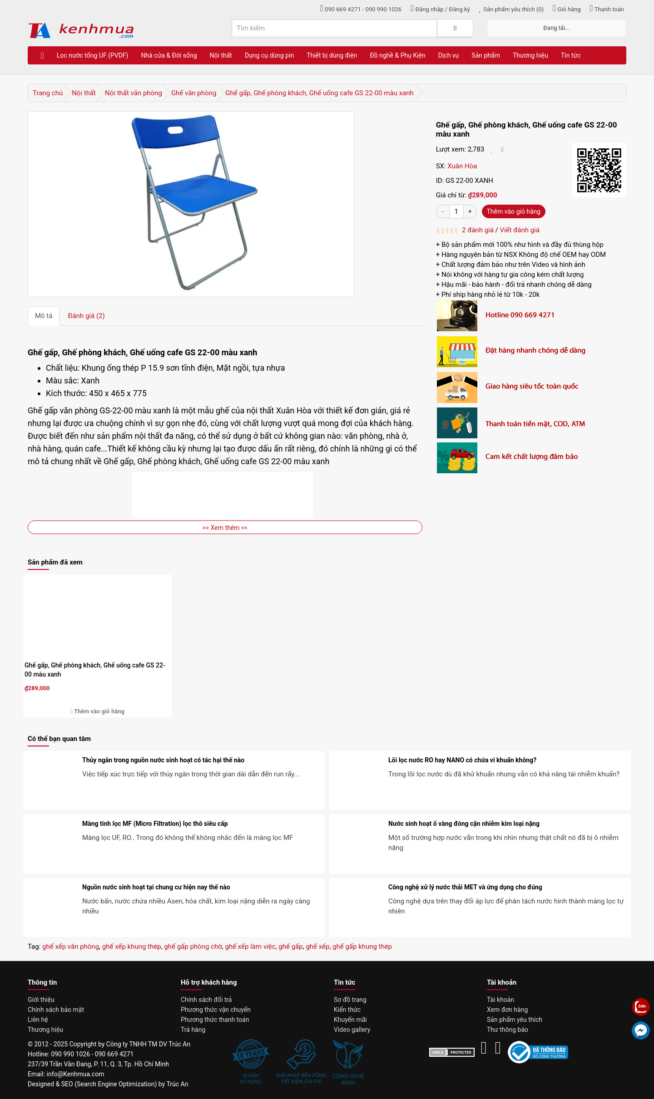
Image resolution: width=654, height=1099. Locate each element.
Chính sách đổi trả (206, 999)
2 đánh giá (476, 230)
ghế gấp (290, 946)
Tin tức (571, 55)
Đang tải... (556, 28)
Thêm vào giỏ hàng (514, 211)
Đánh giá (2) (86, 316)
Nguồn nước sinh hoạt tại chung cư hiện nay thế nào (156, 887)
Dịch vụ (448, 55)
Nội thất (221, 55)
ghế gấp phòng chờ (193, 946)
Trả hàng (193, 1029)
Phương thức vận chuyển (216, 1009)
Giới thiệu (41, 999)
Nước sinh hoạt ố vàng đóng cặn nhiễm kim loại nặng (464, 823)
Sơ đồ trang (350, 999)
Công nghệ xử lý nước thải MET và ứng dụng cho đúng (465, 887)
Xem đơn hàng (507, 1009)
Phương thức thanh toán (215, 1019)
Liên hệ (38, 1019)
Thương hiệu (530, 55)
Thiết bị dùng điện (332, 55)
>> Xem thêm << (225, 527)
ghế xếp (317, 946)
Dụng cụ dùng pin (269, 55)
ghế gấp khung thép (362, 946)
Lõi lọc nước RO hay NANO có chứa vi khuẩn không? (462, 760)
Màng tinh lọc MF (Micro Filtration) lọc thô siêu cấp (155, 823)
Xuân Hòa (462, 166)
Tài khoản (500, 999)
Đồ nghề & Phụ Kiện (397, 55)
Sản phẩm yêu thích (514, 1019)
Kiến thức (347, 1009)
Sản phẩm (485, 55)
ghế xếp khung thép (131, 946)
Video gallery (352, 1029)
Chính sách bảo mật (56, 1009)
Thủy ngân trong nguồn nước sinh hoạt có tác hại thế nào (163, 760)
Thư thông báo (507, 1029)
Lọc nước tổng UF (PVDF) (93, 55)
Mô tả (43, 316)
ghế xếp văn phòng (70, 946)
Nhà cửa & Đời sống (169, 55)
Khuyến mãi (350, 1019)
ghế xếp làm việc (250, 946)
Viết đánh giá (520, 230)
